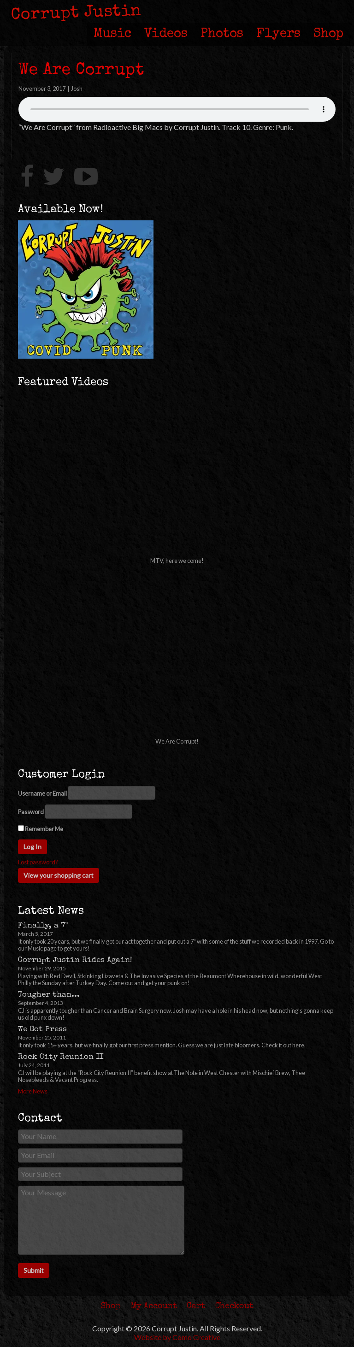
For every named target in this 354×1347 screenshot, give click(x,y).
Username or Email (42, 793)
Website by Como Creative (177, 1337)
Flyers (278, 34)
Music (112, 34)
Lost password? (38, 862)
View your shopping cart (59, 875)
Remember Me (40, 829)
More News (32, 1091)
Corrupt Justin (76, 14)
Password (31, 812)
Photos (222, 34)
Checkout (234, 1306)
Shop (328, 34)
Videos (166, 34)
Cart (196, 1306)
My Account (154, 1306)
